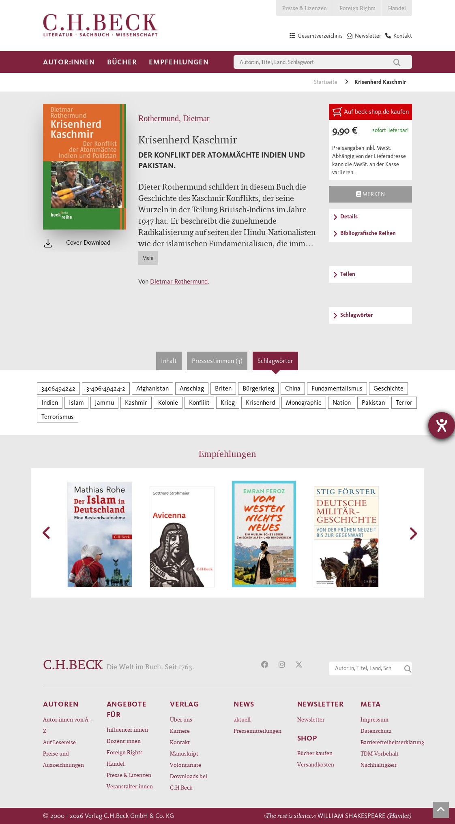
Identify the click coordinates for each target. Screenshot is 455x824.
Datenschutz (376, 730)
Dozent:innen (124, 740)
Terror (404, 402)
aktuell (242, 719)
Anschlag (192, 388)
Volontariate (185, 764)
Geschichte (388, 388)
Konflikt (199, 402)
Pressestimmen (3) (217, 361)
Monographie (304, 402)
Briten (223, 388)
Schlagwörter (275, 361)
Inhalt (169, 361)
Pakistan (373, 402)
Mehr (148, 258)
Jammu (104, 402)
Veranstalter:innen (130, 786)
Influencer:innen (127, 729)
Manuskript (184, 753)
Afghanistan (152, 388)
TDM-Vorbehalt (380, 753)
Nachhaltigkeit (379, 764)
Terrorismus (57, 417)
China (292, 388)
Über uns (181, 719)
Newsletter (310, 719)
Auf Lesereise (59, 742)
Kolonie (168, 402)
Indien (49, 402)
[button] (47, 533)
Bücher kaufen (315, 752)
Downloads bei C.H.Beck (188, 782)
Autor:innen (69, 62)
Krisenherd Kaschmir (380, 82)
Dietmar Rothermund (179, 281)
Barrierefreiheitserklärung (386, 742)
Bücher (122, 62)
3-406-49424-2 (105, 388)
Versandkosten (315, 764)
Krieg (228, 402)
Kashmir (136, 402)
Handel (397, 7)
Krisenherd (260, 402)
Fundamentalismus (337, 388)
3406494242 (58, 388)
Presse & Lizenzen (304, 7)
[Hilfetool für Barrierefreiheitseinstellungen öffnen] (441, 425)
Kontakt (180, 742)
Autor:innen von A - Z (67, 725)
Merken (370, 194)
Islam (76, 402)
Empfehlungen (179, 62)
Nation (342, 402)
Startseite (326, 82)
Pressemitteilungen (257, 730)
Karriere (180, 730)
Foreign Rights (357, 7)
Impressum (374, 719)
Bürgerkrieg (258, 388)
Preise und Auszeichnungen (63, 759)
